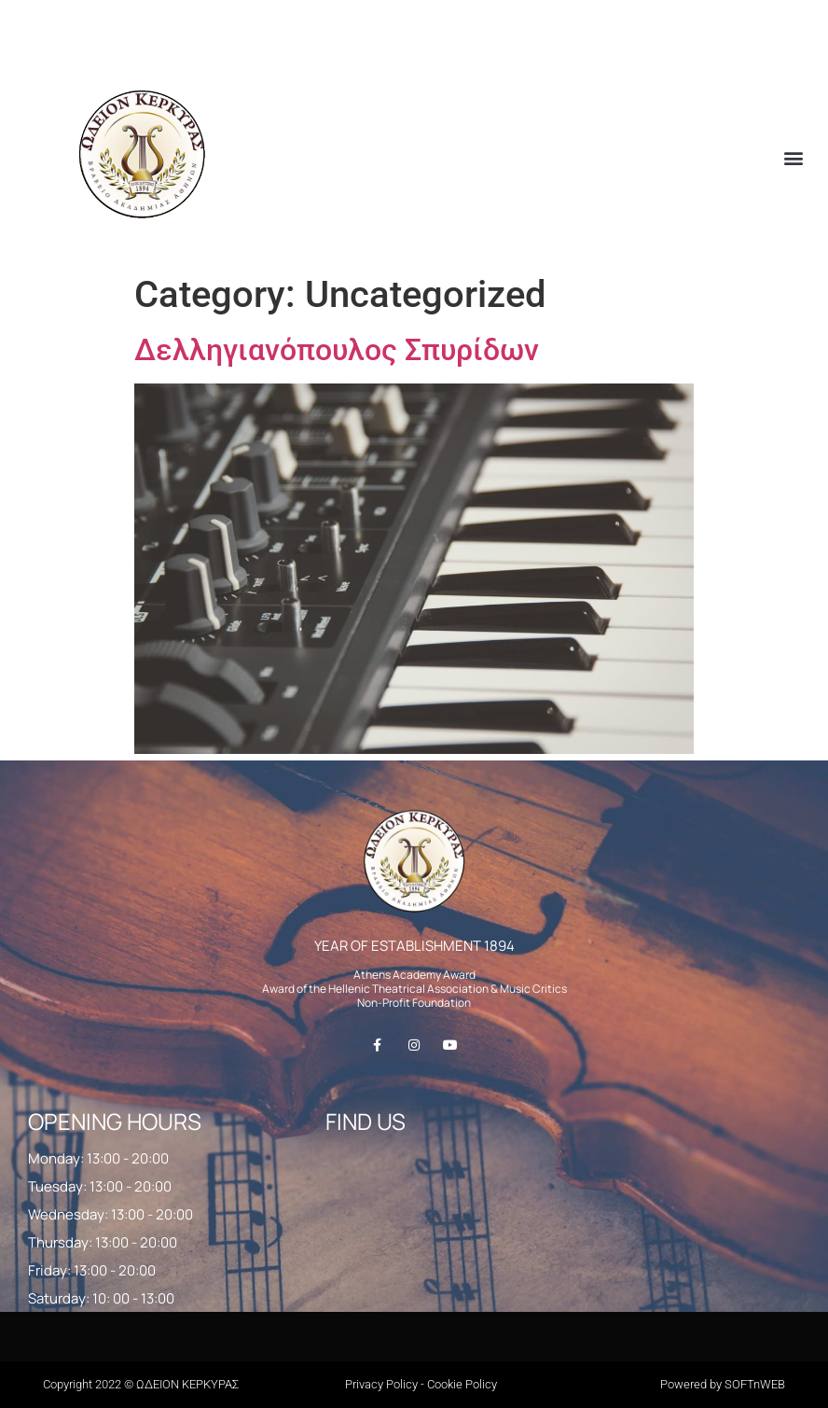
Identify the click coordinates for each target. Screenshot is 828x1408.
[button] (794, 157)
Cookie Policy (462, 1384)
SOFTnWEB (754, 1384)
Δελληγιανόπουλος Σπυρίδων (336, 350)
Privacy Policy (381, 1384)
